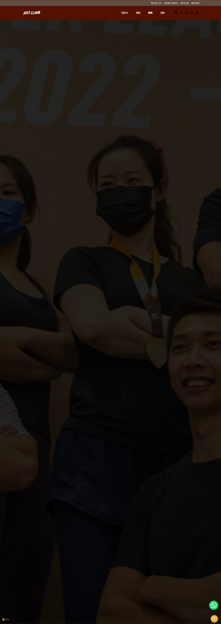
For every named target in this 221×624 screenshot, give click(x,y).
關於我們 (195, 3)
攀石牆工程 (156, 3)
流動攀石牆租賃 (171, 3)
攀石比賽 (185, 3)
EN (7, 619)
